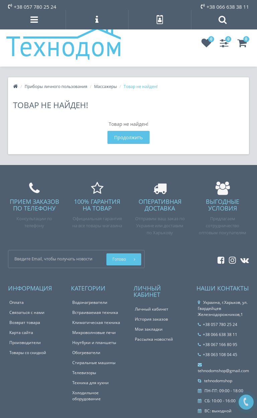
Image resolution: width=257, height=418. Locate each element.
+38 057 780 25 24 (32, 6)
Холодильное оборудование (86, 396)
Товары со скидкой (27, 352)
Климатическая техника (96, 322)
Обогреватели (86, 352)
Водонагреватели (89, 302)
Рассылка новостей (154, 339)
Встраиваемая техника (95, 312)
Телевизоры (84, 372)
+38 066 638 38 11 (225, 6)
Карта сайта (21, 332)
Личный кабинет (151, 309)
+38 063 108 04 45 (217, 354)
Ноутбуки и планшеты (94, 342)
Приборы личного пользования (56, 86)
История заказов (151, 319)
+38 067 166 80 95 (217, 344)
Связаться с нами (27, 312)
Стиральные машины (93, 362)
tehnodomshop (215, 381)
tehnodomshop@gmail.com (223, 368)
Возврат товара (24, 322)
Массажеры (105, 86)
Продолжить (128, 137)
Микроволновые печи (94, 332)
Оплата (16, 302)
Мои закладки (149, 329)
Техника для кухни (90, 383)
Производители (25, 342)
